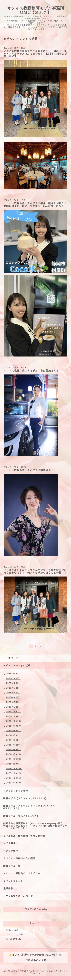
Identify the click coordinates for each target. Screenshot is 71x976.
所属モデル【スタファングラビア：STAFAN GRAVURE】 (29, 807)
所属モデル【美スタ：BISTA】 (21, 816)
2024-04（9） (13, 750)
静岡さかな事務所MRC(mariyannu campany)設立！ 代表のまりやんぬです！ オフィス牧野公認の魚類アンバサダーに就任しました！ (35, 826)
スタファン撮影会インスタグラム (21, 873)
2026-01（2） (13, 674)
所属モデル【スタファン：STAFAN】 (25, 798)
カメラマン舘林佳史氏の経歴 (19, 858)
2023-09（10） (14, 783)
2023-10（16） (14, 778)
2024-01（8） (13, 764)
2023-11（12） (14, 773)
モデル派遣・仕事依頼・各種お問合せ (24, 836)
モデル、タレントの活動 (16, 665)
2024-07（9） (13, 735)
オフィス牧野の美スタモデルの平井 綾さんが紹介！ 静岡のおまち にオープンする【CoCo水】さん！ (36, 204)
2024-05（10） (14, 745)
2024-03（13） (14, 754)
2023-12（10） (14, 769)
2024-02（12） (14, 759)
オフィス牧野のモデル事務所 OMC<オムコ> (32, 971)
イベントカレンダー (14, 881)
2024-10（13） (14, 721)
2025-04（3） (13, 693)
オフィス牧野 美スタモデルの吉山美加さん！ (31, 370)
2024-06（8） (13, 740)
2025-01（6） (13, 707)
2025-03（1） (13, 697)
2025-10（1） (13, 678)
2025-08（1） (13, 683)
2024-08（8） (13, 731)
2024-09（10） (14, 726)
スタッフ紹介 (10, 851)
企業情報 (8, 888)
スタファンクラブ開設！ (16, 791)
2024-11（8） (13, 716)
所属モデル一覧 (11, 866)
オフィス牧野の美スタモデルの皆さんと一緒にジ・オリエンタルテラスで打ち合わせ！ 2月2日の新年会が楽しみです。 (35, 54)
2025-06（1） (13, 688)
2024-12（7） (13, 712)
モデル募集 (9, 843)
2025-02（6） (13, 702)
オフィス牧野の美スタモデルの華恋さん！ (28, 470)
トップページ (10, 658)
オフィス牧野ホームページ (18, 896)
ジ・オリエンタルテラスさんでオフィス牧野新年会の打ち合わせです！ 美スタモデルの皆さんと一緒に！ (35, 571)
